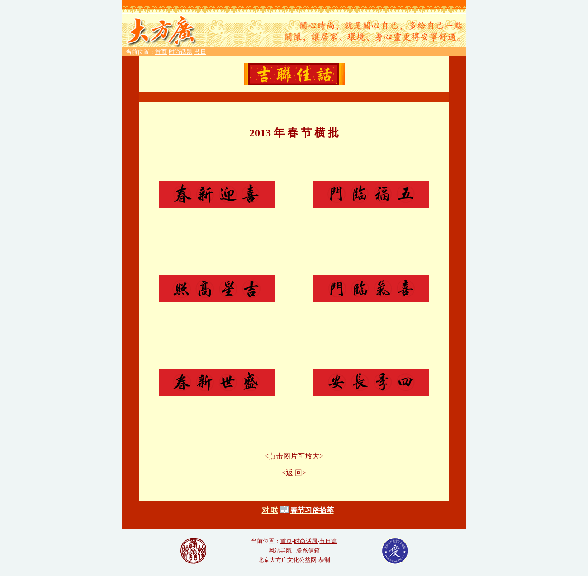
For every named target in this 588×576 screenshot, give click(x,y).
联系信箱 (308, 550)
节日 (200, 51)
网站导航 (280, 550)
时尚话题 (180, 51)
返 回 (294, 473)
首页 (161, 51)
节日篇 (328, 541)
